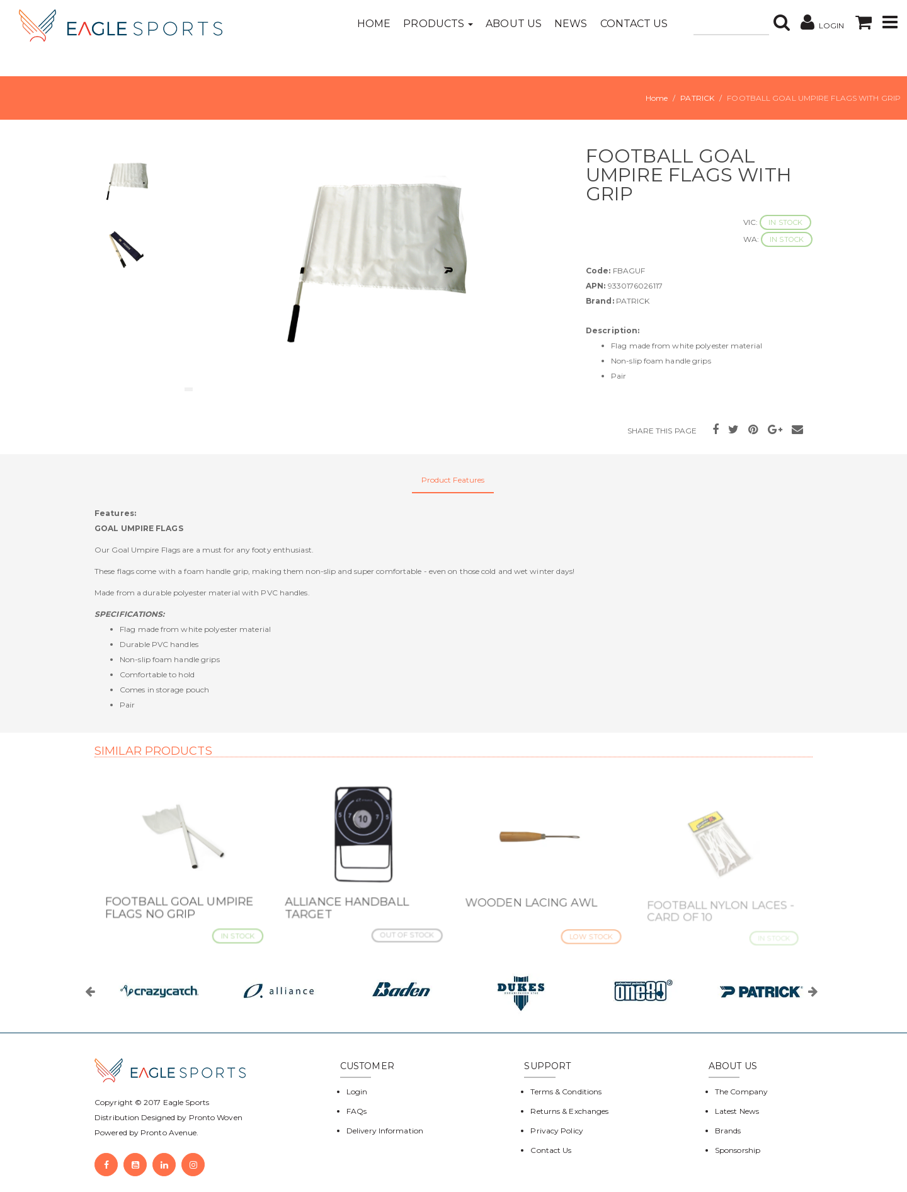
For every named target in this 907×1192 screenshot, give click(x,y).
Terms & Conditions (566, 1091)
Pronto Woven (215, 1117)
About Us (514, 24)
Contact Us (634, 24)
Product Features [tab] (453, 479)
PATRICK (697, 98)
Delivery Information (384, 1130)
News (570, 24)
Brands (728, 1130)
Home (374, 24)
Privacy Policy (556, 1130)
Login (357, 1091)
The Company (741, 1091)
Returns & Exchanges (569, 1111)
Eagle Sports (185, 1102)
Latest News (737, 1111)
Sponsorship (737, 1150)
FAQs (356, 1111)
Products (438, 24)
